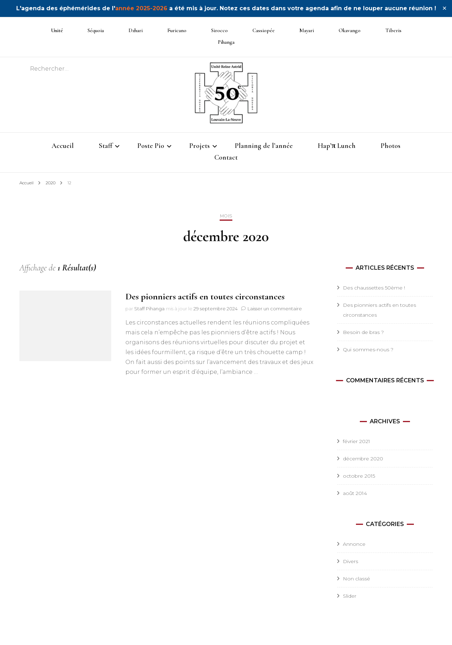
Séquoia (96, 30)
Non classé (356, 578)
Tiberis (393, 30)
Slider (349, 596)
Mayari (306, 30)
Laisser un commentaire (275, 308)
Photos (390, 146)
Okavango (350, 30)
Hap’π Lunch (337, 146)
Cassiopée (263, 30)
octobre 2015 (359, 476)
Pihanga (226, 42)
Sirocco (219, 30)
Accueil (63, 146)
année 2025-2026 (141, 8)
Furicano (176, 30)
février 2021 (356, 441)
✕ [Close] (444, 8)
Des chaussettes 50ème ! (374, 288)
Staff (105, 146)
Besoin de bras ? (363, 332)
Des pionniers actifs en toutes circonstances (205, 296)
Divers (350, 561)
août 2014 (355, 493)
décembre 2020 (363, 458)
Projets (199, 146)
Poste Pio (150, 146)
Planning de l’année (264, 146)
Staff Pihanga (149, 308)
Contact (226, 157)
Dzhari (136, 30)
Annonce (354, 544)
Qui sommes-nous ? (368, 349)
